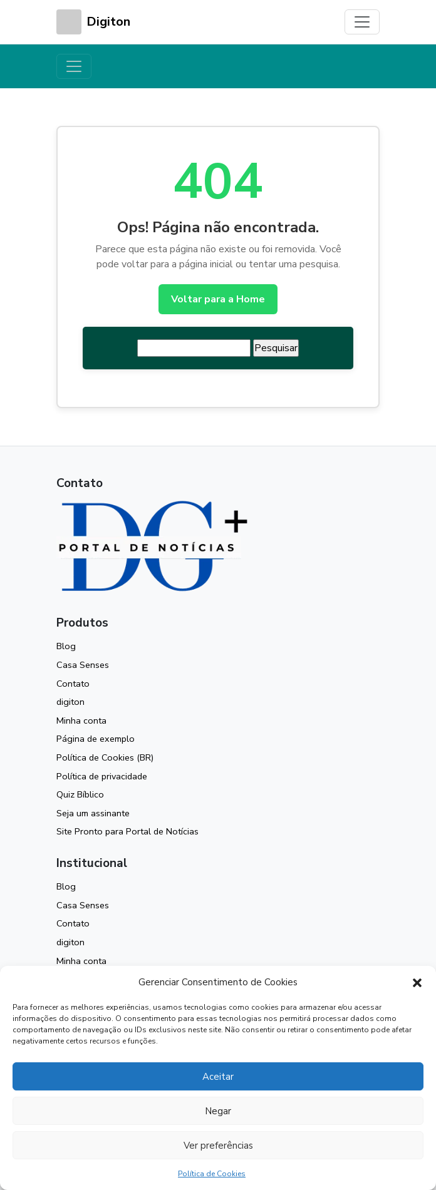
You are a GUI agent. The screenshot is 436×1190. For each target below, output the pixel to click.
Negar (218, 1111)
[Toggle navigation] (362, 21)
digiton (70, 701)
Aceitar (218, 1076)
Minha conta (81, 720)
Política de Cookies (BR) (104, 757)
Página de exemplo (95, 738)
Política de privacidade (101, 776)
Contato (73, 683)
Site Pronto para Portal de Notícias (127, 831)
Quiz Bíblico (80, 794)
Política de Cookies (212, 1174)
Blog (66, 646)
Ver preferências (218, 1145)
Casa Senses (82, 665)
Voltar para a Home (218, 299)
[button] (417, 982)
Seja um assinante (93, 813)
